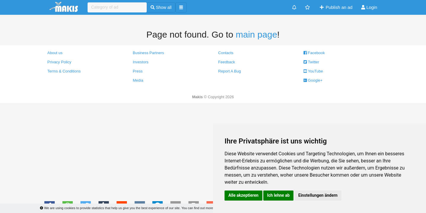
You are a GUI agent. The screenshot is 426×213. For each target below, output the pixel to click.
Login (369, 7)
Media (138, 80)
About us (54, 53)
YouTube (313, 71)
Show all (161, 7)
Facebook (314, 53)
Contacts (225, 53)
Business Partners (148, 53)
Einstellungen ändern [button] (318, 195)
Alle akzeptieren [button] (243, 195)
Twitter (311, 62)
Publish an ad (335, 7)
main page (256, 34)
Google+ (313, 80)
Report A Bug (229, 71)
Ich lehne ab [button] (278, 195)
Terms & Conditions (64, 71)
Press (138, 71)
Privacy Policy (59, 62)
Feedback (226, 62)
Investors (141, 62)
